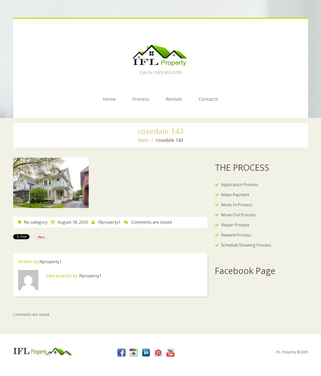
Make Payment (235, 194)
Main (143, 140)
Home (109, 99)
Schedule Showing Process (246, 245)
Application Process (239, 184)
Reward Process (236, 235)
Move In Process (236, 205)
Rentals (174, 99)
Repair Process (235, 225)
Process (140, 99)
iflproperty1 (109, 222)
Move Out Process (238, 215)
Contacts (208, 99)
